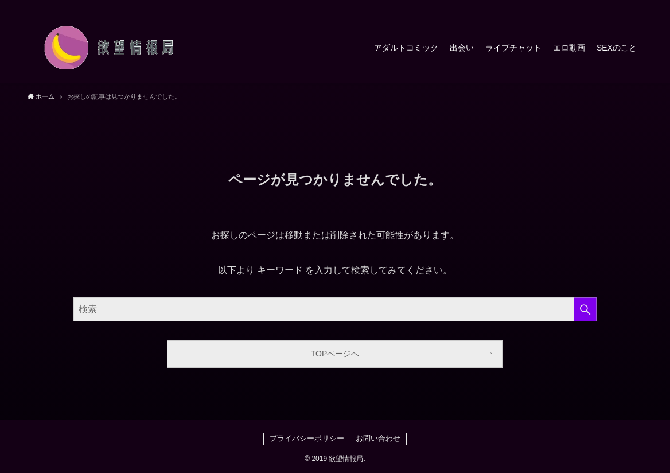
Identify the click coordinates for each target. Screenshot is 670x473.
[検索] (635, 6)
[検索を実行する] (585, 309)
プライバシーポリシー (307, 438)
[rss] (620, 6)
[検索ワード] (335, 309)
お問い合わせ (378, 438)
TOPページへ (335, 353)
